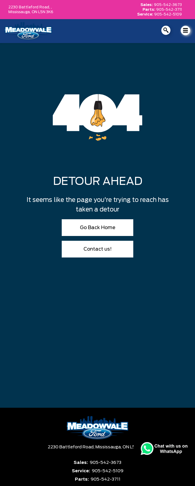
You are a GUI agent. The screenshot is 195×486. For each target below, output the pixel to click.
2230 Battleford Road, (71, 447)
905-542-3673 (168, 5)
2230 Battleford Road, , (30, 7)
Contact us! (97, 249)
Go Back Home (97, 227)
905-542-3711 (169, 9)
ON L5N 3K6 (42, 12)
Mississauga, (20, 12)
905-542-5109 (168, 14)
